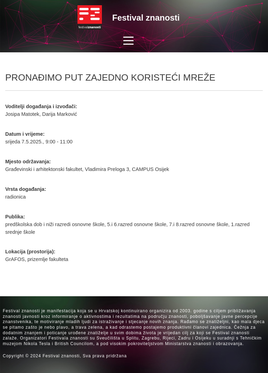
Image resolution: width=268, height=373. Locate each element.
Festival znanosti (146, 17)
